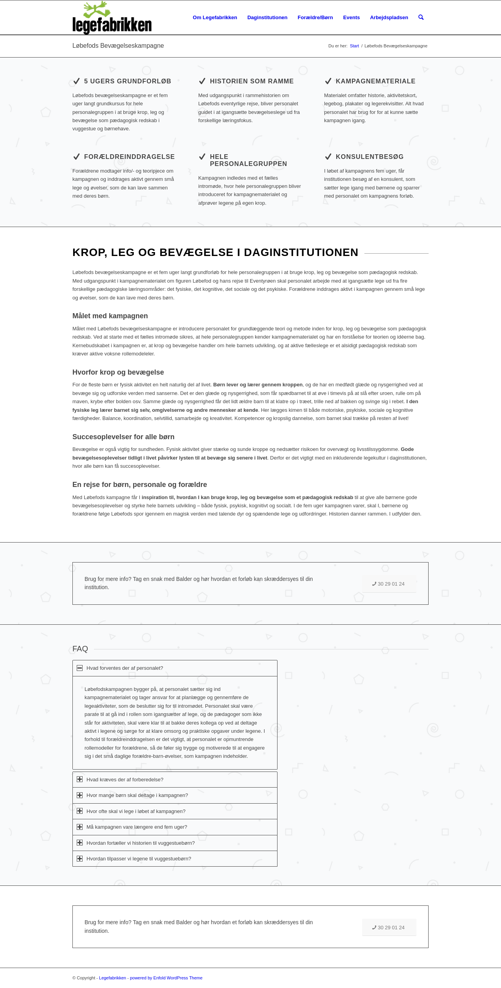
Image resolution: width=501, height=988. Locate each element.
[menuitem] (215, 17)
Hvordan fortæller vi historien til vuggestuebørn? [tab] (136, 843)
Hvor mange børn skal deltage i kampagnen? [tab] (132, 795)
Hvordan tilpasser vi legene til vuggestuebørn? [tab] (134, 859)
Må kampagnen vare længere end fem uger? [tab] (132, 827)
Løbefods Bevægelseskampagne (118, 45)
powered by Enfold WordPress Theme (166, 977)
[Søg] (421, 17)
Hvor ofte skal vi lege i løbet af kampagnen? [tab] (131, 811)
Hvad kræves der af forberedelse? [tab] (120, 779)
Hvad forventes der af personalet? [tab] (120, 668)
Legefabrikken (112, 977)
